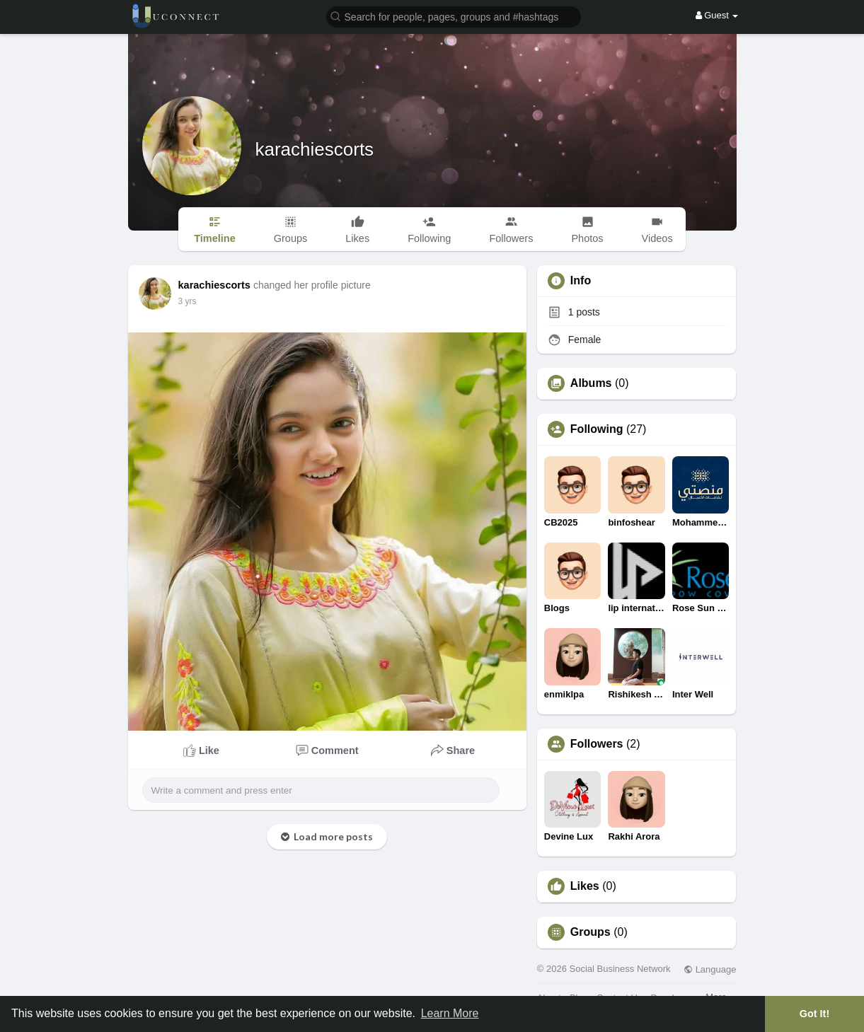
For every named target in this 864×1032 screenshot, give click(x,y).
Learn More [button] (450, 1013)
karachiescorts (314, 149)
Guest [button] (717, 15)
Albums (591, 383)
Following (596, 429)
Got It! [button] (814, 1013)
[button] (453, 16)
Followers (596, 744)
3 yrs (187, 301)
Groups (590, 932)
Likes (584, 886)
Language (710, 969)
